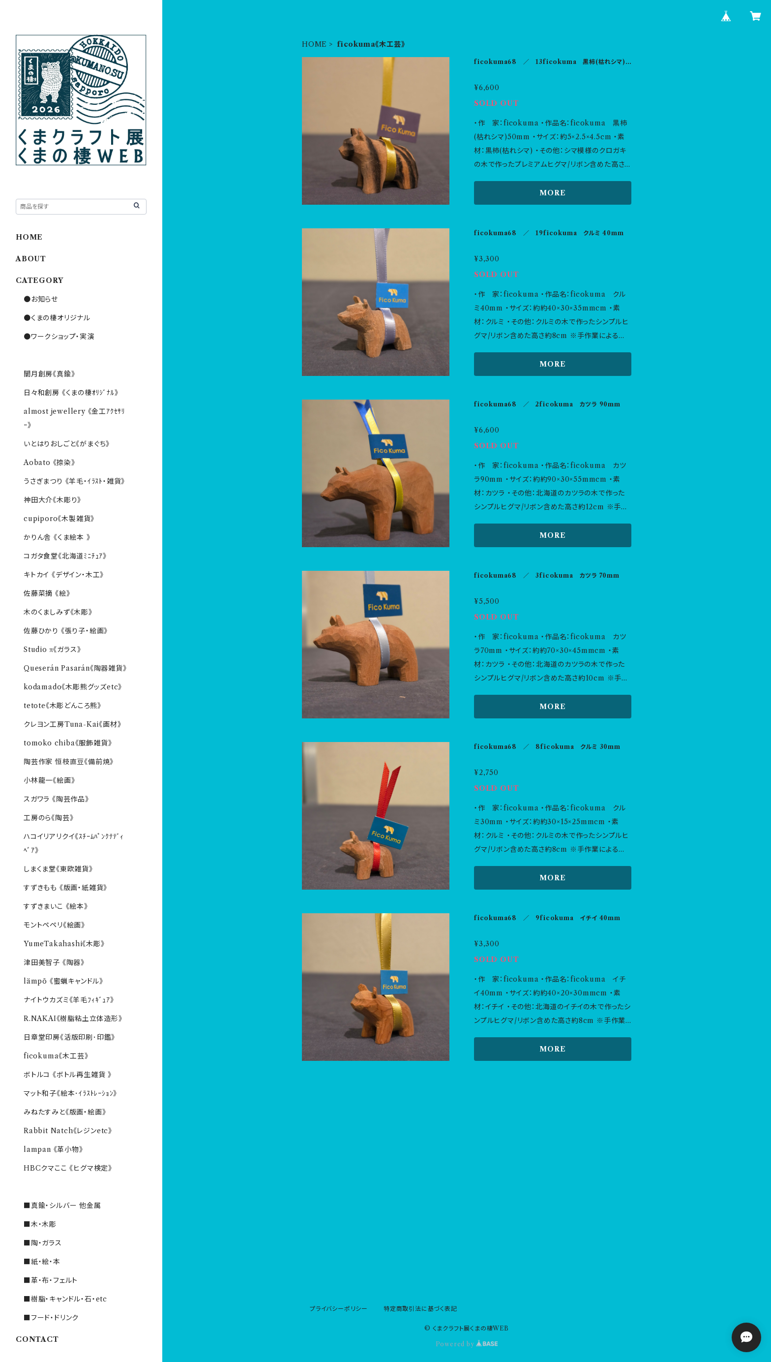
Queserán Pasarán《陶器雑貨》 (75, 668)
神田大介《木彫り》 (52, 499)
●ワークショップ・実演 (59, 336)
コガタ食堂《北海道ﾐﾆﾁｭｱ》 (65, 556)
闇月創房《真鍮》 (49, 374)
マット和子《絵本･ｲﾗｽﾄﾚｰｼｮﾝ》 (70, 1093)
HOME (314, 44)
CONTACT (37, 1339)
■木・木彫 (40, 1224)
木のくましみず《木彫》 (58, 612)
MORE (552, 192)
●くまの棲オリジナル (57, 317)
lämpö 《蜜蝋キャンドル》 (63, 981)
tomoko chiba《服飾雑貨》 (68, 743)
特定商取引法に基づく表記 (420, 1308)
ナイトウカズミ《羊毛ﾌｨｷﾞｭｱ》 (69, 999)
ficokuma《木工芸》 (56, 1056)
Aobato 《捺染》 (49, 462)
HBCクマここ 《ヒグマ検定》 (68, 1168)
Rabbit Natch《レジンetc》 (68, 1130)
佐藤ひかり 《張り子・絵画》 (66, 630)
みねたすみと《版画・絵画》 (65, 1112)
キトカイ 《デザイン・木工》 (64, 574)
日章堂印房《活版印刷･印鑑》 (69, 1037)
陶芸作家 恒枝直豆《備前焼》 (69, 761)
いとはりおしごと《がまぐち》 (67, 443)
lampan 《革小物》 (53, 1149)
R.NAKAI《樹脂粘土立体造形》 (73, 1018)
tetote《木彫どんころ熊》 (62, 705)
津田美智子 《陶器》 (54, 962)
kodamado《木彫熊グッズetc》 (73, 686)
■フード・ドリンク (51, 1317)
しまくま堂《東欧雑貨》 (58, 869)
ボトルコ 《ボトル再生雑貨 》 (68, 1074)
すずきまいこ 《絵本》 (56, 906)
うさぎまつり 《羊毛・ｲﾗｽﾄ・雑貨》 (74, 481)
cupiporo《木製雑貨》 (59, 518)
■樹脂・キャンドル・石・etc (65, 1299)
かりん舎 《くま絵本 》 (57, 537)
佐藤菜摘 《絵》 (47, 593)
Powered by (467, 1344)
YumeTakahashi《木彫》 (64, 943)
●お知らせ (41, 299)
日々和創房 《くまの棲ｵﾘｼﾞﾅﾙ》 (71, 392)
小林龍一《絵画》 (49, 780)
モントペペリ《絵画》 (54, 925)
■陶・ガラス (43, 1242)
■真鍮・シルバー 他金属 (62, 1205)
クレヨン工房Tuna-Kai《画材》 (72, 724)
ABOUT (31, 258)
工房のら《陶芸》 (48, 817)
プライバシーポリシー (339, 1308)
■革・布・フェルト (51, 1280)
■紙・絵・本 (42, 1261)
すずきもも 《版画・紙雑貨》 (65, 887)
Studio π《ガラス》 (52, 649)
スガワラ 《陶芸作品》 (56, 799)
